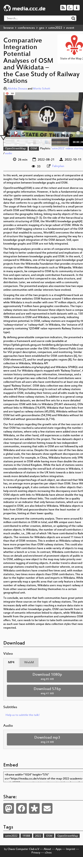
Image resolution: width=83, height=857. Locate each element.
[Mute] (64, 133)
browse (9, 28)
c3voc (48, 852)
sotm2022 (55, 28)
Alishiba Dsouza (17, 88)
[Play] (16, 133)
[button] (47, 115)
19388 (26, 836)
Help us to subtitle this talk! (23, 715)
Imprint (70, 849)
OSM (34, 148)
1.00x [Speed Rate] (72, 133)
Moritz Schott (41, 88)
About (47, 849)
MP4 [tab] (11, 662)
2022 (38, 836)
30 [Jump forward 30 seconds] (23, 133)
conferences (26, 28)
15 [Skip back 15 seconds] (9, 133)
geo (41, 28)
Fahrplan (58, 166)
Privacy (35, 852)
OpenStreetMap (15, 148)
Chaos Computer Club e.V (23, 849)
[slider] (36, 141)
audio (8, 153)
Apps (59, 849)
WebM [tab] (29, 662)
